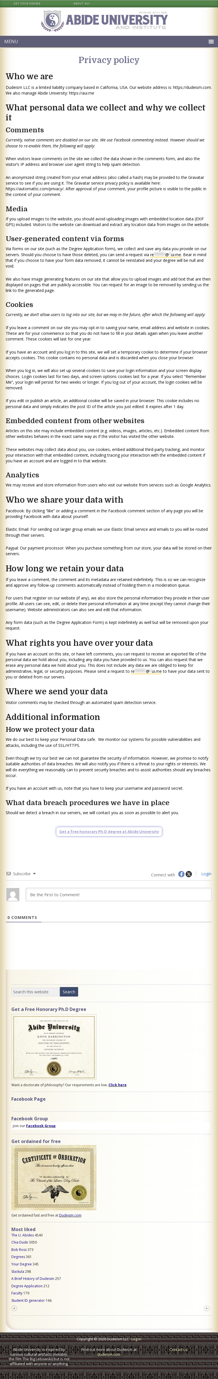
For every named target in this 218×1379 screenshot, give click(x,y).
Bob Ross (19, 1249)
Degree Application (27, 1286)
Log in (136, 1339)
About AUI (82, 3)
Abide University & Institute (109, 21)
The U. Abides (22, 1235)
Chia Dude (19, 1242)
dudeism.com (108, 1354)
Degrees (18, 1256)
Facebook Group (41, 1125)
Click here (117, 1085)
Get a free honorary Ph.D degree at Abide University (109, 831)
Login (205, 873)
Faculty (16, 1293)
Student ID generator (28, 1300)
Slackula (17, 1271)
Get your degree (27, 3)
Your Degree (21, 1264)
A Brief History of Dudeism (32, 1278)
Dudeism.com (70, 1215)
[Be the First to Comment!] (119, 894)
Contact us (178, 1349)
